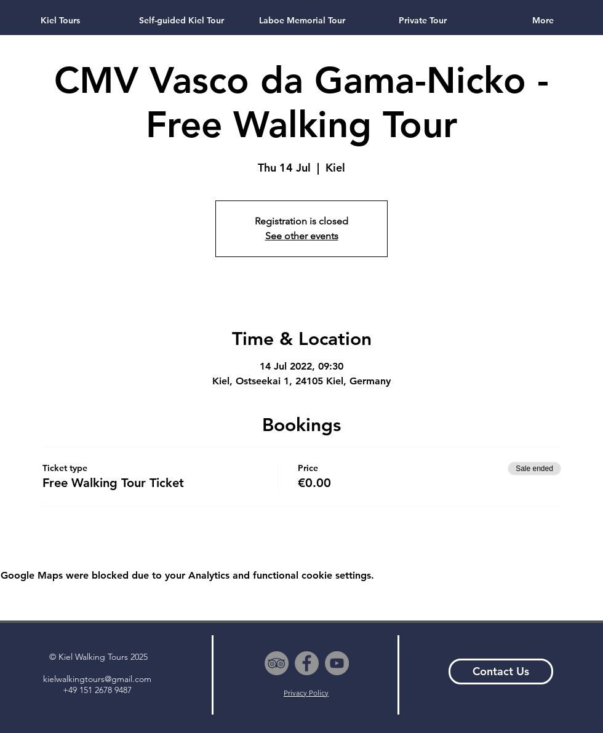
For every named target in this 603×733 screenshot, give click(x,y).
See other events (301, 236)
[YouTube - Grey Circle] (337, 663)
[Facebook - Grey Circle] (307, 663)
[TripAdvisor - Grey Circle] (277, 663)
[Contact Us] (501, 671)
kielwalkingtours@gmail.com (97, 678)
